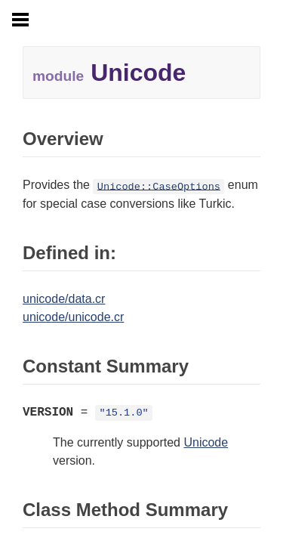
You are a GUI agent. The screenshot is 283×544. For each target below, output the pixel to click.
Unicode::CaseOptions (158, 186)
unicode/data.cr (64, 298)
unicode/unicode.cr (73, 317)
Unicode (205, 442)
